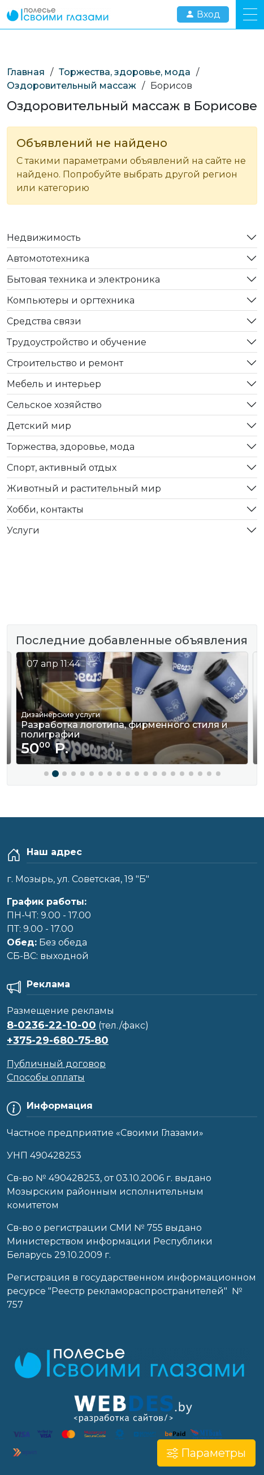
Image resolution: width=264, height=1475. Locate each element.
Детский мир (39, 425)
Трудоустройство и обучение (76, 342)
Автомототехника (48, 258)
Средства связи (44, 321)
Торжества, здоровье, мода (125, 72)
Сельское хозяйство (54, 405)
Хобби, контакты (45, 509)
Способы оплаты (46, 1077)
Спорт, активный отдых (61, 467)
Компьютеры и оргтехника (71, 300)
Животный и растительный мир (84, 488)
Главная (26, 72)
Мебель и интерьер (54, 384)
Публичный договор (56, 1063)
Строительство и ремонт (65, 363)
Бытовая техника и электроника (83, 279)
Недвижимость (44, 237)
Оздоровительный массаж (71, 85)
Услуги (23, 530)
